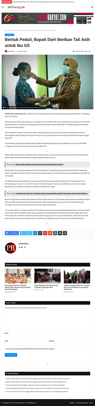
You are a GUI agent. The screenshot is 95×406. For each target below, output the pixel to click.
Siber (91, 402)
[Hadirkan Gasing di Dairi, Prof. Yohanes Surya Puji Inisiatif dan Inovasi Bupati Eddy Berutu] (77, 275)
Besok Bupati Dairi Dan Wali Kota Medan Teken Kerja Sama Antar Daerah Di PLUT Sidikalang (18, 287)
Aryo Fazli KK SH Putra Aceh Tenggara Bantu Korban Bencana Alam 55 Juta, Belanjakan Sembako (37, 391)
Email (6, 340)
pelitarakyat (12, 51)
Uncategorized (15, 30)
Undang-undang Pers (82, 402)
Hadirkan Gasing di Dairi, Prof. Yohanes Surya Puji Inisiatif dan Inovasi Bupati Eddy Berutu (77, 287)
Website (51, 340)
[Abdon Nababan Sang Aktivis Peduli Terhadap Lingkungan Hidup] (47, 275)
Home (7, 30)
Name (6, 332)
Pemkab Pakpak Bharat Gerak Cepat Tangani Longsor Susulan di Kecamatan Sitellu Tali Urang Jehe (37, 388)
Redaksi (72, 402)
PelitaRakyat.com (31, 402)
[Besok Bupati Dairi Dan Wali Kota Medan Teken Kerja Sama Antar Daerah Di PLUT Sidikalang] (18, 275)
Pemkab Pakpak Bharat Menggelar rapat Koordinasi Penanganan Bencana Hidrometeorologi (35, 384)
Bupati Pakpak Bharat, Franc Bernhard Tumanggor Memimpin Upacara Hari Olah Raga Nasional (36, 381)
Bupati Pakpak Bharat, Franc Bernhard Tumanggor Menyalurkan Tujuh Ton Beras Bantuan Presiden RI (43, 2)
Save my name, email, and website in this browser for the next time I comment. (31, 348)
